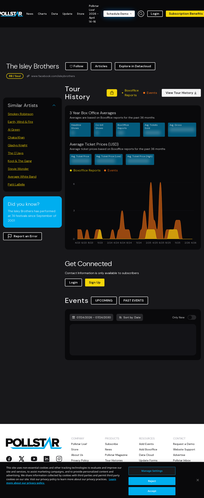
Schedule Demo (119, 14)
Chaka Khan (16, 137)
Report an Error (22, 236)
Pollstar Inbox (182, 460)
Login (155, 14)
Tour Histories (114, 460)
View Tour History (181, 93)
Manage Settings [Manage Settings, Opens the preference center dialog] (152, 478)
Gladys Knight (17, 145)
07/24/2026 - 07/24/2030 (91, 317)
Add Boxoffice (148, 449)
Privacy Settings (81, 466)
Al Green (14, 130)
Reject (152, 488)
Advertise (179, 455)
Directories (112, 466)
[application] (133, 213)
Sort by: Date (130, 317)
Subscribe (111, 444)
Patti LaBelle (16, 184)
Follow (76, 66)
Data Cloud (146, 455)
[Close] (197, 487)
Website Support (184, 449)
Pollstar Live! (79, 444)
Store (74, 449)
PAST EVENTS (133, 300)
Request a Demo (184, 444)
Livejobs (144, 466)
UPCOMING (103, 300)
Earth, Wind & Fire (20, 122)
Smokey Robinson (20, 114)
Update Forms (148, 460)
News (108, 449)
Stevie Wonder (18, 169)
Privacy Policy (80, 460)
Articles (101, 66)
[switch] (192, 317)
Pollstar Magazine (116, 455)
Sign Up (95, 282)
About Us (77, 455)
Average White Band (22, 177)
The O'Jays (15, 153)
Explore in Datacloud (135, 66)
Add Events (146, 444)
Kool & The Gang (20, 161)
